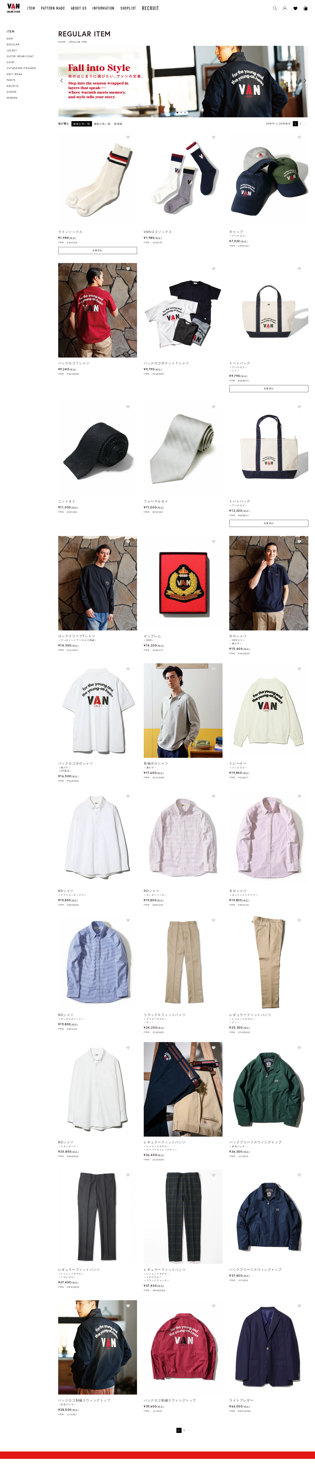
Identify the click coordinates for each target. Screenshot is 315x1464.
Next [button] (305, 80)
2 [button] (181, 112)
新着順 (118, 123)
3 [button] (185, 112)
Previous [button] (61, 80)
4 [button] (189, 112)
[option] (183, 81)
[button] (305, 124)
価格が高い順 (102, 123)
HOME (61, 41)
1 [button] (177, 112)
